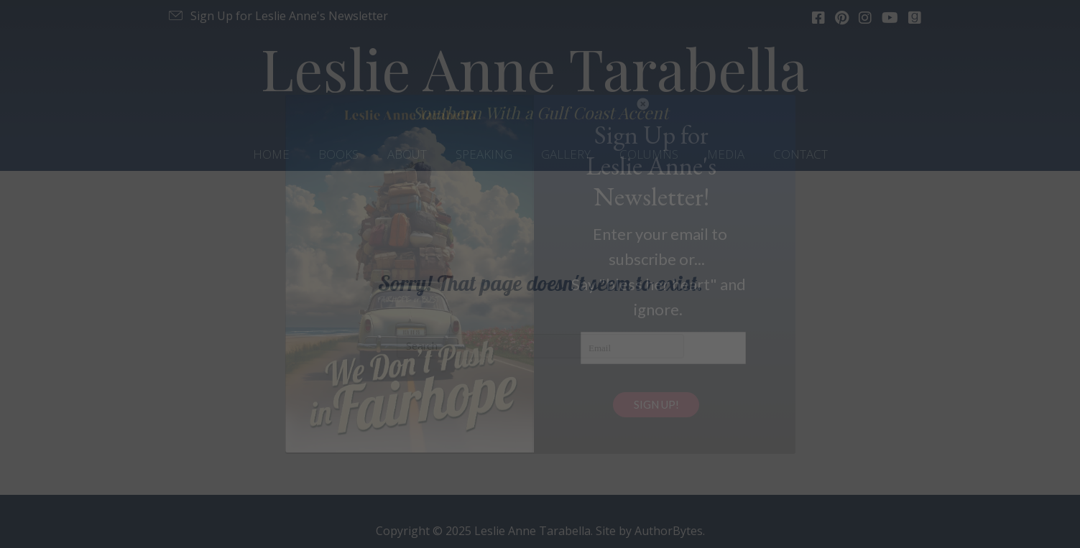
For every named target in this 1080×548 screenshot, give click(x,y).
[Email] (663, 348)
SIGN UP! (656, 404)
